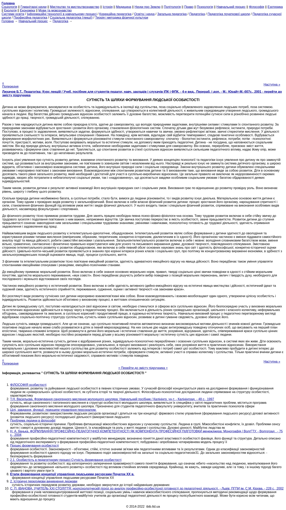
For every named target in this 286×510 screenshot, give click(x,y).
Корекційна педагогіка (115, 14)
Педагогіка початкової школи (229, 14)
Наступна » (272, 84)
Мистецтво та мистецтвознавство (74, 7)
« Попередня (10, 84)
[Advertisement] (143, 51)
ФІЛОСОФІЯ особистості (28, 384)
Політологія (172, 7)
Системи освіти (13, 14)
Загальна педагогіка (172, 14)
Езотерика (275, 7)
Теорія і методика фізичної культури (121, 17)
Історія (108, 7)
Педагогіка (197, 14)
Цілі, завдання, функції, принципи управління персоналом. (53, 409)
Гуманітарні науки (33, 7)
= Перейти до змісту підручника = (143, 368)
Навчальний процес (231, 7)
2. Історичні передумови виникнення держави (43, 481)
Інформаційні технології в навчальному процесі (62, 14)
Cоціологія (9, 7)
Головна (8, 21)
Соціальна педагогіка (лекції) (71, 17)
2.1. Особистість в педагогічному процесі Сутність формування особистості (65, 460)
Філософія (256, 7)
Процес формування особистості (34, 445)
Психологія (205, 7)
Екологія (10, 10)
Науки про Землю (147, 7)
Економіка (27, 10)
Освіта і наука (144, 14)
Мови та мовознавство (55, 10)
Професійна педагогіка (30, 17)
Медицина (123, 7)
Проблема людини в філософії (32, 420)
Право (188, 7)
